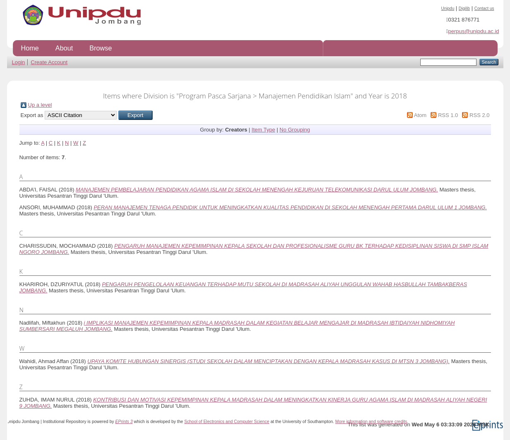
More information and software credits (371, 421)
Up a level (40, 105)
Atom (420, 115)
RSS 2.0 (479, 115)
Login (18, 62)
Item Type (263, 130)
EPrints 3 (124, 421)
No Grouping (295, 130)
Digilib (464, 8)
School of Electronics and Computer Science (226, 421)
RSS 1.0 (448, 115)
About (64, 48)
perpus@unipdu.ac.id (473, 31)
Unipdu (448, 8)
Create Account (49, 62)
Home (30, 48)
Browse (100, 48)
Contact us (484, 8)
